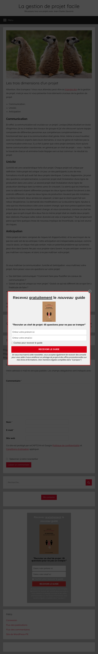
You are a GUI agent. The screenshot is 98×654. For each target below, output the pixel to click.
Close (90, 292)
